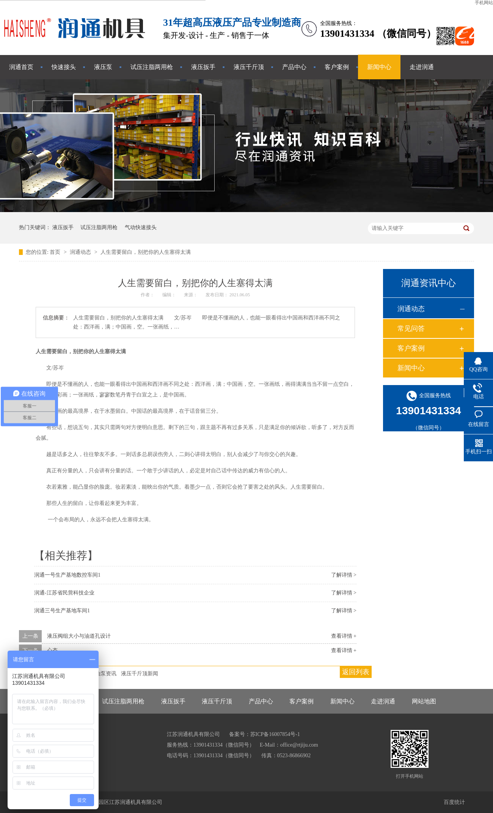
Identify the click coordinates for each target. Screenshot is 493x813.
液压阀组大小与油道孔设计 (79, 636)
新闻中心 (379, 67)
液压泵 (103, 67)
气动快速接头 (141, 227)
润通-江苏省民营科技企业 (64, 593)
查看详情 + (343, 636)
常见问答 (411, 328)
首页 (56, 252)
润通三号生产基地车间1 (62, 610)
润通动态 (81, 252)
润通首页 (21, 67)
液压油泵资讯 (100, 673)
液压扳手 (203, 67)
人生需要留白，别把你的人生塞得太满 (145, 252)
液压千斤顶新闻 (139, 673)
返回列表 (355, 672)
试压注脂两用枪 (151, 67)
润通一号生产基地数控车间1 (67, 575)
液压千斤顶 (249, 67)
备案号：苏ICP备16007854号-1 (264, 734)
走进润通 (422, 67)
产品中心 (294, 67)
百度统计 (454, 802)
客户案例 (337, 67)
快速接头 (64, 67)
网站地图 (424, 701)
